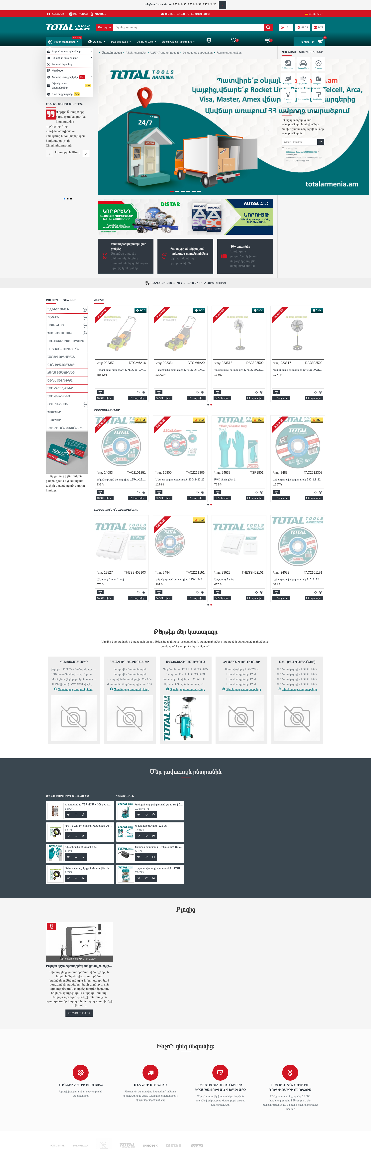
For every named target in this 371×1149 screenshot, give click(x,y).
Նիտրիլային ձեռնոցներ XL (230, 431)
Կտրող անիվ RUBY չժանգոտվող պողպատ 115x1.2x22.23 (298, 331)
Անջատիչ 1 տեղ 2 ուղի (111, 531)
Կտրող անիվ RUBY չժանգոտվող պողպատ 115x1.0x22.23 (239, 331)
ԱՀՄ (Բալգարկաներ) (297, 614)
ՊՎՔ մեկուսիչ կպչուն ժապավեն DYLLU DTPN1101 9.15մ (180, 431)
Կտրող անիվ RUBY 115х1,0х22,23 (118, 331)
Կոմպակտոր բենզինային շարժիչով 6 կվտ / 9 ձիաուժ (159, 756)
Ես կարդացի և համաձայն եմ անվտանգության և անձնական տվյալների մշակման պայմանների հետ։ (302, 154)
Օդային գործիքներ (241, 614)
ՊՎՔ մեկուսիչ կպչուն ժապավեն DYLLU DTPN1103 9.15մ (298, 431)
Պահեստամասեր (74, 614)
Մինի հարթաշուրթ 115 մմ (151, 777)
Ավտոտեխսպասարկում (185, 614)
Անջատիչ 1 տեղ (224, 531)
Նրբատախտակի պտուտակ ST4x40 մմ (159, 820)
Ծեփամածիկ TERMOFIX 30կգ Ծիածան (122, 431)
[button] (49, 153)
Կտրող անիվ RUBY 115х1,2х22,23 (176, 331)
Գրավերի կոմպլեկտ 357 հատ (173, 531)
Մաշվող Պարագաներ (129, 614)
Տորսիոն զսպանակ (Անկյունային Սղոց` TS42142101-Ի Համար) (159, 798)
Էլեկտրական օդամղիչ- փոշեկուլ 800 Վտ (298, 531)
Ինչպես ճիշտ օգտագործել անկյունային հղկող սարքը (79, 918)
